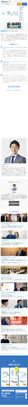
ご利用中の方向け (24, 4)
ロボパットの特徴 (3, 391)
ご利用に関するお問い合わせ (19, 372)
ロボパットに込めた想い (3, 400)
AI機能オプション (3, 394)
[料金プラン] (24, 388)
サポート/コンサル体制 (3, 397)
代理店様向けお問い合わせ (19, 369)
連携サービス (3, 402)
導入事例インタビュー (13, 391)
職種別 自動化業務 (13, 394)
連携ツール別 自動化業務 (13, 397)
